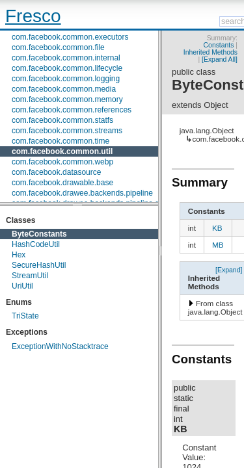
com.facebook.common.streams (67, 130)
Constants (219, 45)
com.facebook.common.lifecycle (67, 68)
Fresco (33, 16)
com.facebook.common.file (58, 47)
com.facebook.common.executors (70, 37)
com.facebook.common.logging (66, 78)
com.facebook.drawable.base (62, 182)
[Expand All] (219, 59)
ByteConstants (39, 234)
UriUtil (22, 286)
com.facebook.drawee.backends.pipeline (82, 193)
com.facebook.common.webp (62, 161)
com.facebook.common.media (64, 89)
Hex (18, 254)
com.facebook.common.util (62, 151)
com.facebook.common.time (60, 141)
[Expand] (229, 270)
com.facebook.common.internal (66, 57)
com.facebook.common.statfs (62, 120)
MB (218, 244)
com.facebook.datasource (56, 172)
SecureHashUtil (39, 265)
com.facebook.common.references (71, 109)
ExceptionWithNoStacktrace (60, 346)
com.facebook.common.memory (67, 99)
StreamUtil (30, 275)
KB (217, 228)
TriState (25, 315)
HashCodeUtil (36, 244)
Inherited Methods (210, 52)
